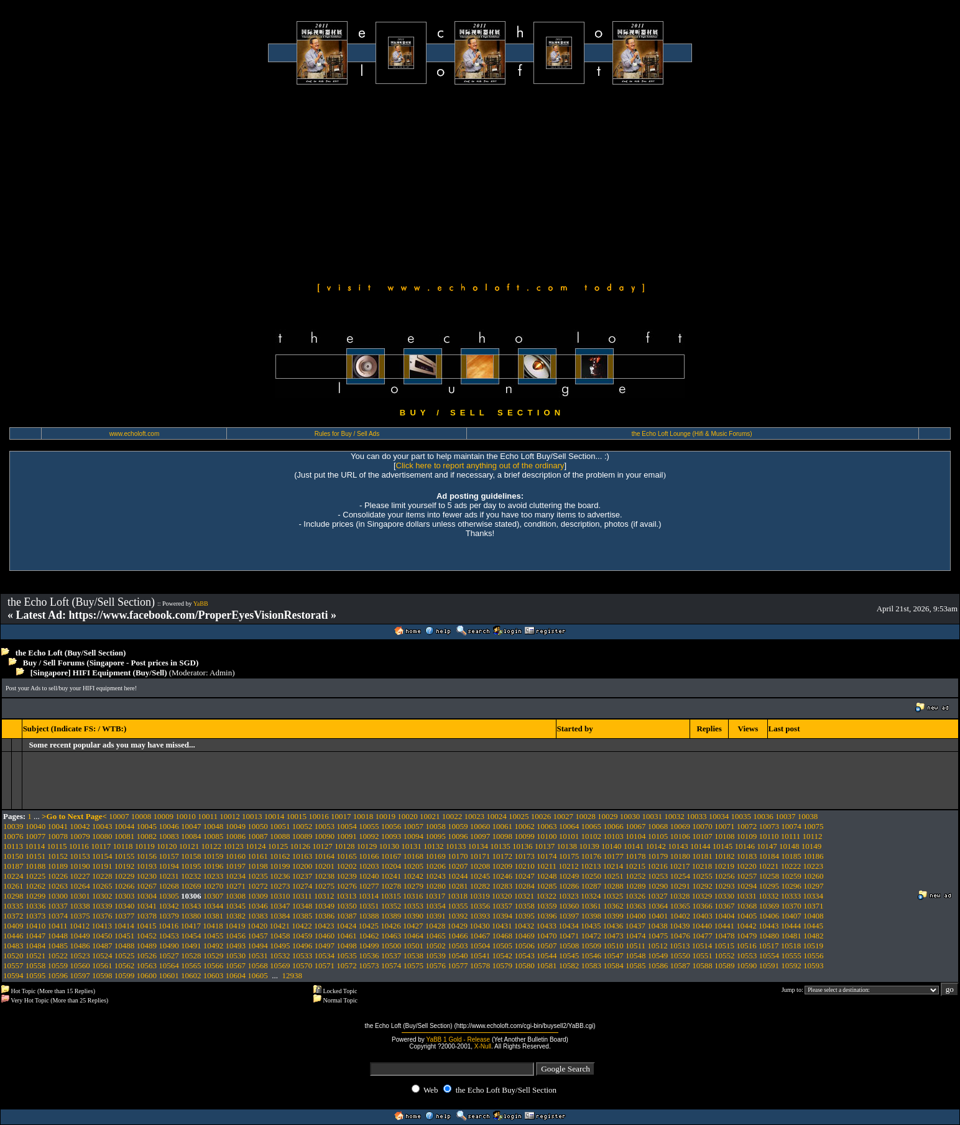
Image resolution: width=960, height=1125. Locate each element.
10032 (674, 816)
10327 (657, 895)
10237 (302, 876)
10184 (769, 856)
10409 (13, 925)
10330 (724, 895)
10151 (35, 856)
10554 (769, 955)
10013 (252, 816)
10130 (389, 846)
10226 (58, 876)
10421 (280, 925)
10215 (635, 866)
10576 (435, 965)
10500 (391, 945)
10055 (369, 826)
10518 (791, 945)
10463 (391, 935)
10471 (569, 935)
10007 (119, 816)
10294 (747, 886)
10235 (257, 876)
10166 (369, 856)
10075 (813, 826)
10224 (13, 876)
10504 (480, 945)
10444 (791, 925)
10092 (369, 836)
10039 (13, 826)
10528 (191, 955)
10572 (346, 965)
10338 (80, 905)
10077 (35, 836)
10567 (236, 965)
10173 (524, 856)
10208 (480, 866)
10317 (435, 895)
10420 (257, 925)
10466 (458, 935)
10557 (13, 965)
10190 (80, 866)
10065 (591, 826)
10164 (325, 856)
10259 (791, 876)
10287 (591, 886)
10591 (769, 965)
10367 (724, 905)
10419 (235, 925)
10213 (591, 866)
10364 (658, 905)
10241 (391, 876)
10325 (613, 895)
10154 (102, 856)
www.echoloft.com (134, 433)
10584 (613, 965)
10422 (302, 925)
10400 (635, 915)
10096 (458, 836)
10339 (102, 905)
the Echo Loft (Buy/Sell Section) (71, 652)
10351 (369, 905)
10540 (458, 955)
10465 (435, 935)
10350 (346, 905)
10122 (211, 846)
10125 (278, 846)
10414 (124, 925)
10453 (169, 935)
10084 (191, 836)
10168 (414, 856)
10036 (763, 816)
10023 (474, 816)
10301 (80, 895)
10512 (657, 945)
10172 (502, 856)
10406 (769, 915)
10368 (747, 905)
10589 (724, 965)
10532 (280, 955)
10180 (680, 856)
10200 (302, 866)
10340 (124, 905)
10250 (591, 876)
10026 (541, 816)
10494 (257, 945)
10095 (435, 836)
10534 (325, 955)
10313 (346, 895)
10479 (747, 935)
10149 (811, 846)
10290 (658, 886)
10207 (458, 866)
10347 (280, 905)
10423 (324, 925)
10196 (213, 866)
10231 (169, 876)
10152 (58, 856)
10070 (702, 826)
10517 (769, 945)
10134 (478, 846)
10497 (325, 945)
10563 (147, 965)
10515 (724, 945)
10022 (452, 816)
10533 (302, 955)
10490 (169, 945)
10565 (191, 965)
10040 (35, 826)
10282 (480, 886)
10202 (346, 866)
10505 (502, 945)
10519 (813, 945)
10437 (635, 925)
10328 (680, 895)
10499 (369, 945)
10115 (57, 846)
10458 (280, 935)
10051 (280, 826)
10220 (746, 866)
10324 (591, 895)
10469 (524, 935)
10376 (102, 915)
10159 (213, 856)
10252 (635, 876)
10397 (569, 915)
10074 (791, 826)
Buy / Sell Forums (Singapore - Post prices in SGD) (111, 662)
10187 (13, 866)
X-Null (482, 1046)
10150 (13, 856)
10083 (169, 836)
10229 (124, 876)
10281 (458, 886)
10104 (635, 836)
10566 (213, 965)
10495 (280, 945)
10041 (58, 826)
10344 (213, 905)
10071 (724, 826)
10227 (80, 876)
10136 (522, 846)
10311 (302, 895)
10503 (458, 945)
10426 (391, 925)
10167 (391, 856)
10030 (630, 816)
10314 (369, 895)
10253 (658, 876)
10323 (568, 895)
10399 (613, 915)
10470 (547, 935)
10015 (297, 816)
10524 (102, 955)
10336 (35, 905)
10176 (591, 856)
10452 (147, 935)
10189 (58, 866)
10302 (102, 895)
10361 (591, 905)
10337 (58, 905)
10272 (257, 886)
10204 (391, 866)
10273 (280, 886)
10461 (346, 935)
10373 (35, 915)
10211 (546, 866)
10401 (658, 915)
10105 (658, 836)
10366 (702, 905)
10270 (213, 886)
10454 (191, 935)
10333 (791, 895)
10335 (13, 905)
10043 (102, 826)
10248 (547, 876)
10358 (524, 905)
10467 (480, 935)
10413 (102, 925)
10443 (769, 925)
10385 (302, 915)
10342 (169, 905)
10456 (236, 935)
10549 (658, 955)
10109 (747, 836)
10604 (236, 975)
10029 (608, 816)
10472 (591, 935)
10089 (302, 836)
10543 (524, 955)
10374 (58, 915)
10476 (680, 935)
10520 (13, 955)
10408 (813, 915)
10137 (545, 846)
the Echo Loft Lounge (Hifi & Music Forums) (692, 433)
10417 (191, 925)
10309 (257, 895)
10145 (723, 846)
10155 (124, 856)
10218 (702, 866)
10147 (767, 846)
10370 (791, 905)
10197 (236, 866)
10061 (502, 826)
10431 (502, 925)
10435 (591, 925)
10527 (169, 955)
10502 (435, 945)
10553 (747, 955)
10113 (13, 846)
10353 (414, 905)
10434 (568, 925)
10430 (479, 925)
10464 (414, 935)
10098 (502, 836)
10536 (369, 955)
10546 (591, 955)
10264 (80, 886)
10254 (680, 876)
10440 (702, 925)
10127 (322, 846)
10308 (236, 895)
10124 (256, 846)
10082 (147, 836)
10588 (702, 965)
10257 (747, 876)
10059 (458, 826)
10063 (547, 826)
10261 (13, 886)
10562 (124, 965)
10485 (58, 945)
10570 (302, 965)
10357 (502, 905)
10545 (569, 955)
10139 (589, 846)
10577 (458, 965)
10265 (102, 886)
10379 (169, 915)
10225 (35, 876)
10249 (569, 876)
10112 (813, 836)
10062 (524, 826)
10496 (302, 945)
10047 (191, 826)
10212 (568, 866)
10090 (325, 836)
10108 (724, 836)
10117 (101, 846)
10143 (678, 846)
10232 (191, 876)
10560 (80, 965)
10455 (213, 935)
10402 (680, 915)
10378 (147, 915)
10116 (79, 846)
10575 (414, 965)
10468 (502, 935)
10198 (257, 866)
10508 (569, 945)
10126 (300, 846)
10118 (122, 846)
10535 (346, 955)
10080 (102, 836)
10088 (280, 836)
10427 (413, 925)
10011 (208, 816)
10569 (280, 965)
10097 (480, 836)
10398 (591, 915)
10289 (635, 886)
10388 (369, 915)
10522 (58, 955)
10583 (591, 965)
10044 (124, 826)
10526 (147, 955)
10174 (547, 856)
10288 (613, 886)
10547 (613, 955)
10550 (680, 955)
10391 (435, 915)
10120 (167, 846)
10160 (236, 856)
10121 (189, 846)
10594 (13, 975)
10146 (744, 846)
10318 (458, 895)
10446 (13, 935)
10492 (213, 945)
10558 (35, 965)
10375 (80, 915)
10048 (213, 826)
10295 (769, 886)
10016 (318, 816)
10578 (480, 965)
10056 (391, 826)
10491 (191, 945)
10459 (302, 935)
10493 (236, 945)
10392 (458, 915)
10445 (813, 925)
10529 (213, 955)
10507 (547, 945)
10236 (280, 876)
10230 (147, 876)
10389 (391, 915)
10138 (566, 846)
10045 (147, 826)
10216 (657, 866)
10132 (433, 846)
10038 (808, 816)
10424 (346, 925)
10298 (13, 895)
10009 (164, 816)
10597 (80, 975)
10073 (769, 826)
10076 (13, 836)
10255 (702, 876)
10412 (80, 925)
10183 (747, 856)
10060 (480, 826)
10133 (456, 846)
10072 (747, 826)
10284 (524, 886)
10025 (519, 816)
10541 (480, 955)
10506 (524, 945)
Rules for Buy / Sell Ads (347, 433)
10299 (35, 895)
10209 (502, 866)
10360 (569, 905)
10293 (724, 886)
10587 (680, 965)
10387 (346, 915)
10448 (58, 935)
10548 (635, 955)
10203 (369, 866)
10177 (613, 856)
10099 (524, 836)
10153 (80, 856)
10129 (367, 846)
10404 (724, 915)
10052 (302, 826)
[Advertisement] (480, 182)
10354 (435, 905)
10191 (102, 866)
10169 (435, 856)
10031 (652, 816)
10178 (635, 856)
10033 (696, 816)
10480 (769, 935)
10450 (102, 935)
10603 (213, 975)
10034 (719, 816)
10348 (302, 905)
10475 (658, 935)
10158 (191, 856)
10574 (391, 965)
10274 (302, 886)
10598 (102, 975)
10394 (502, 915)
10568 (257, 965)
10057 (414, 826)
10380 (191, 915)
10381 (213, 915)
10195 (191, 866)
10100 (547, 836)
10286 (569, 886)
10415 (146, 925)
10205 (414, 866)
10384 (280, 915)
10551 (702, 955)
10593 (813, 965)
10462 (369, 935)
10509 (591, 945)
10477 (702, 935)
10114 (35, 846)
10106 (680, 836)
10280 (435, 886)
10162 (280, 856)
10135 (500, 846)
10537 (391, 955)
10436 (613, 925)
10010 (185, 816)
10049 (236, 826)
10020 (407, 816)
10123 (233, 846)
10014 (274, 816)
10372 (13, 915)
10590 (747, 965)
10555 (791, 955)
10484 (35, 945)
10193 (147, 866)
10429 (458, 925)
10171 (480, 856)
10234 (236, 876)
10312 (324, 895)
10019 (386, 816)
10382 (236, 915)
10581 (547, 965)
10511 (635, 945)
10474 (635, 935)
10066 (613, 826)
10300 (58, 895)
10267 (147, 886)
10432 (524, 925)
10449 (80, 935)
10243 (435, 876)
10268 (169, 886)
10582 (569, 965)
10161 (257, 856)
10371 (813, 905)
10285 (547, 886)
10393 (480, 915)
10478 (724, 935)
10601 (169, 975)
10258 (769, 876)
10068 (658, 826)
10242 (414, 876)
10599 (124, 975)
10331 (746, 895)
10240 (369, 876)
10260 (813, 876)
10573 (369, 965)
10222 (791, 866)
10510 (613, 945)
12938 (292, 975)
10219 (724, 866)
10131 (411, 846)
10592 (791, 965)
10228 (102, 876)
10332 (769, 895)
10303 (124, 895)
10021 (430, 816)
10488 (124, 945)
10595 (35, 975)
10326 (635, 895)
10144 (700, 846)
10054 (346, 826)
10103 (613, 836)
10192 (124, 866)
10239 (346, 876)
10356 (480, 905)
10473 (613, 935)
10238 (325, 876)
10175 (569, 856)
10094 (414, 836)
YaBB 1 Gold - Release (458, 1039)
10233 (213, 876)
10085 (213, 836)
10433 (547, 925)
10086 (236, 836)
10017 (341, 816)
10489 (147, 945)
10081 (124, 836)
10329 (702, 895)
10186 (813, 856)
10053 (325, 826)
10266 (124, 886)
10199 (280, 866)
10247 (524, 876)
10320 (502, 895)
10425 (369, 925)
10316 (413, 895)
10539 (435, 955)
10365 (680, 905)
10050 (257, 826)
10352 (391, 905)
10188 (35, 866)
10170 (458, 856)
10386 (325, 915)
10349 (325, 905)
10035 (741, 816)
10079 (80, 836)
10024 (496, 816)
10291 (680, 886)
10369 (769, 905)
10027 (563, 816)
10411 (58, 925)
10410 (35, 925)
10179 (658, 856)
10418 (213, 925)
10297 (813, 886)
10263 (58, 886)
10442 (746, 925)
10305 (169, 895)
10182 (724, 856)
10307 (213, 895)
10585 (635, 965)
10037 (785, 816)
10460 (325, 935)
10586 (658, 965)
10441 (724, 925)
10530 (236, 955)
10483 (13, 945)
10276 (346, 886)
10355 (458, 905)
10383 (257, 915)
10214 (613, 866)
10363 (635, 905)
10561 (102, 965)
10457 (257, 935)
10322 (547, 895)
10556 (813, 955)
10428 (435, 925)
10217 (680, 866)
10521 (35, 955)
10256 (724, 876)
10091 (346, 836)
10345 (236, 905)
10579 (502, 965)
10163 (302, 856)
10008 (141, 816)
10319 (479, 895)
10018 (363, 816)
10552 (724, 955)
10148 (789, 846)
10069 (680, 826)
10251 (613, 876)
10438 (657, 925)
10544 (547, 955)
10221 (769, 866)
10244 (458, 876)
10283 (502, 886)
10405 (747, 915)
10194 (169, 866)
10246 (502, 876)
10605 (257, 975)
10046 (169, 826)
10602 (191, 975)
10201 (325, 866)
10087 (257, 836)
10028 (585, 816)
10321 (524, 895)
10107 (702, 836)
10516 (746, 945)
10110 (769, 836)
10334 (813, 895)
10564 (169, 965)
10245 (480, 876)
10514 (702, 945)
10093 (391, 836)
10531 (257, 955)
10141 (634, 846)
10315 (391, 895)
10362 (613, 905)
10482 (813, 935)
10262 (35, 886)
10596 (58, 975)
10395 (524, 915)
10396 (547, 915)
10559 (58, 965)
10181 (702, 856)
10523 (80, 955)
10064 (569, 826)
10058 (435, 826)
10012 (229, 816)
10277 (369, 886)
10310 (280, 895)
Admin (221, 672)
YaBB (200, 603)
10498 (346, 945)
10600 (147, 975)
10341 (147, 905)
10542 (502, 955)
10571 (325, 965)
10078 (58, 836)
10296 (791, 886)
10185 (791, 856)
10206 (435, 866)
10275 (325, 886)
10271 (236, 886)
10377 (124, 915)
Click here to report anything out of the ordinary (480, 465)
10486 (80, 945)
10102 (591, 836)
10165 (346, 856)
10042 (80, 826)
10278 (391, 886)
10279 (414, 886)
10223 (813, 866)
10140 (611, 846)
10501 (414, 945)
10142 (655, 846)
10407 (791, 915)
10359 (547, 905)
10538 (414, 955)
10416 (169, 925)
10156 (147, 856)
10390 (414, 915)
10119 (145, 846)
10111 (791, 836)
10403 (702, 915)
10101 (569, 836)
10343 (191, 905)
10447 (35, 935)
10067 (635, 826)
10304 (147, 895)
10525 (124, 955)
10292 (702, 886)
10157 (169, 856)
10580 (524, 965)
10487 (102, 945)
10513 (680, 945)
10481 (791, 935)
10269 (191, 886)
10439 (680, 925)
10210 (524, 866)
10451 (124, 935)
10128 (345, 846)
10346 (257, 905)
